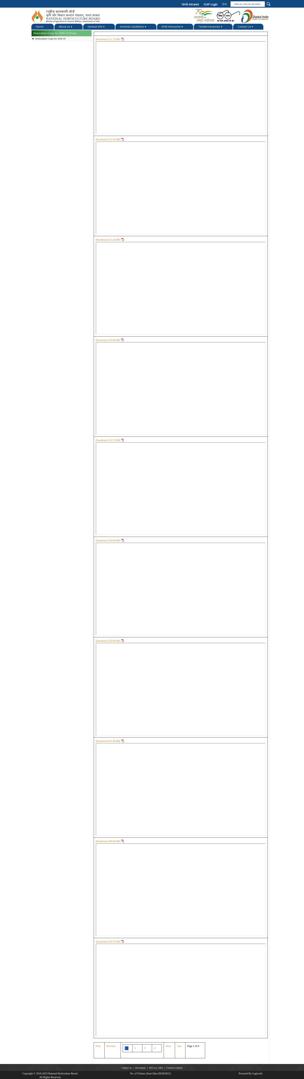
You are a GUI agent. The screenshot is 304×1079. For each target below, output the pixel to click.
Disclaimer (140, 1067)
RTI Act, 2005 (156, 1067)
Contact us (126, 1067)
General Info (96, 26)
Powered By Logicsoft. (251, 1073)
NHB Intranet (189, 4)
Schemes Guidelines (133, 26)
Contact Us (245, 26)
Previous (111, 1046)
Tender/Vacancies (210, 26)
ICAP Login (210, 4)
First (98, 1046)
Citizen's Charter (174, 1067)
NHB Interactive (172, 26)
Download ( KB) (110, 39)
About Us (65, 26)
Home (39, 26)
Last (179, 1046)
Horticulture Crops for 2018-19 (50, 38)
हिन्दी (224, 4)
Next (168, 1046)
